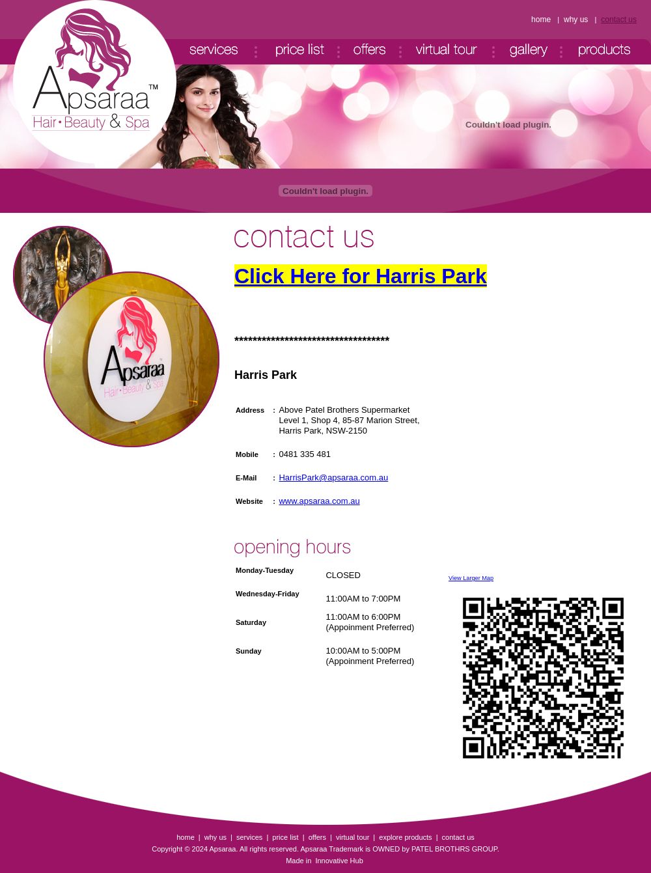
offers (317, 837)
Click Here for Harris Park (360, 276)
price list (285, 837)
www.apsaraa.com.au (319, 501)
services (249, 837)
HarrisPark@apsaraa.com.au (333, 477)
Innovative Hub (338, 861)
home (541, 19)
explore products (405, 837)
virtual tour (352, 837)
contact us (619, 19)
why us (576, 19)
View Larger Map (471, 578)
